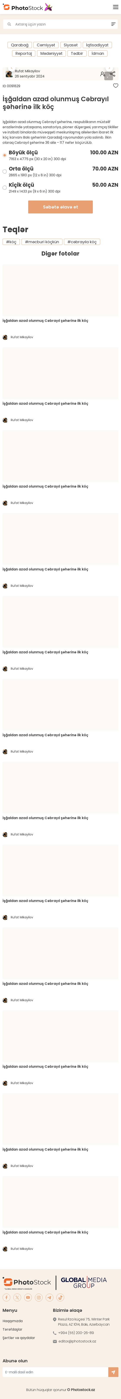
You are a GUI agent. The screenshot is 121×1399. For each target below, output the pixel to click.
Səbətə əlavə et (60, 207)
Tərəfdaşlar (12, 1329)
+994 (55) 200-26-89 (76, 1332)
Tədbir (77, 53)
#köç (11, 242)
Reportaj (24, 53)
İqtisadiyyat (97, 45)
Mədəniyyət (51, 53)
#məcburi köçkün (42, 242)
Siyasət (71, 45)
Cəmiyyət (46, 45)
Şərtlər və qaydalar (19, 1337)
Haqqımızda (13, 1320)
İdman (98, 53)
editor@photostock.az (77, 1341)
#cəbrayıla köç (82, 242)
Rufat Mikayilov (42, 74)
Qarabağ (19, 45)
